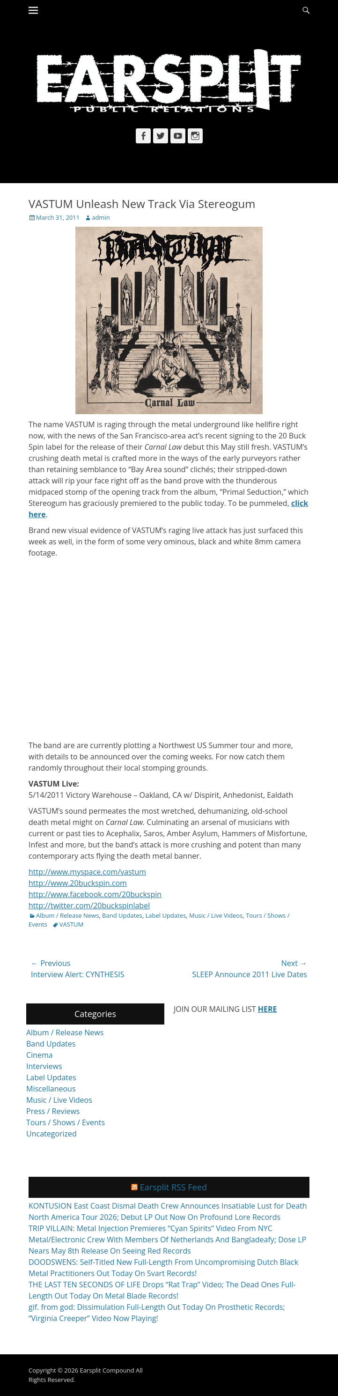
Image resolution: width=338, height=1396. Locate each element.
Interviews (44, 1066)
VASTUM (71, 924)
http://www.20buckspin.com (78, 883)
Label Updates (166, 915)
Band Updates (122, 915)
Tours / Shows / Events (65, 1122)
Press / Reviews (53, 1111)
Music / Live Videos (215, 915)
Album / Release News (67, 915)
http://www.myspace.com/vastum (87, 872)
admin (101, 217)
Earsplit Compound (107, 1370)
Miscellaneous (51, 1089)
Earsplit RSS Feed (173, 1187)
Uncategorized (51, 1134)
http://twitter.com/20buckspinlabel (89, 905)
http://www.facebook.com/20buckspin (95, 894)
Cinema (39, 1055)
